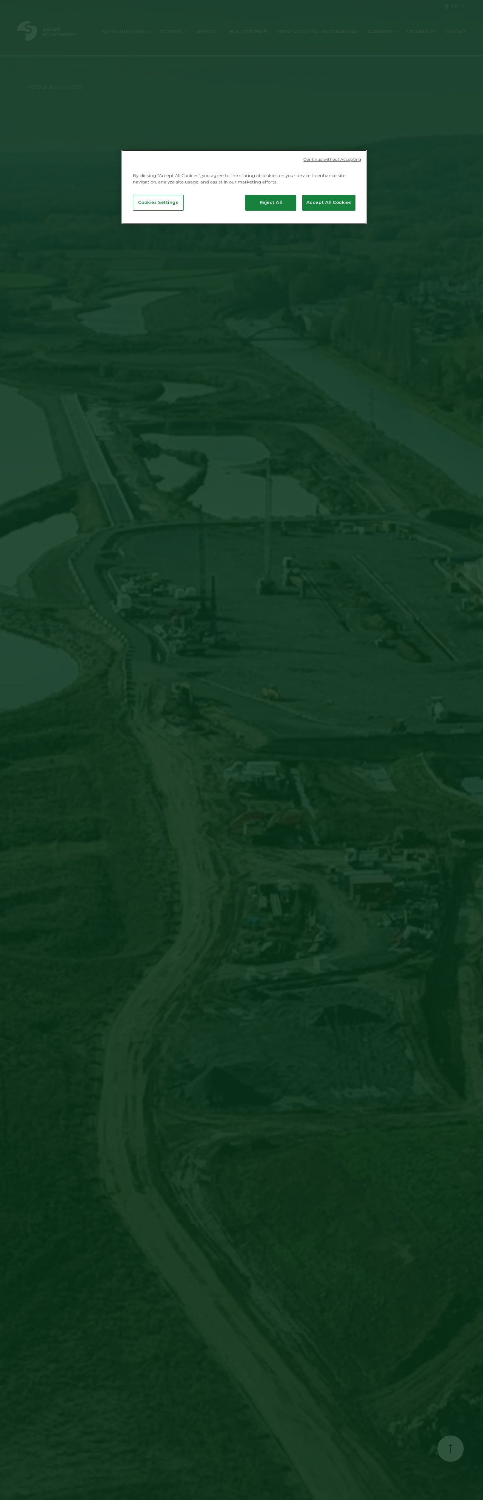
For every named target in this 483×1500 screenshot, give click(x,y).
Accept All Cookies (328, 202)
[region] (244, 187)
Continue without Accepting (332, 159)
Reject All (271, 202)
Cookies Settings (158, 202)
